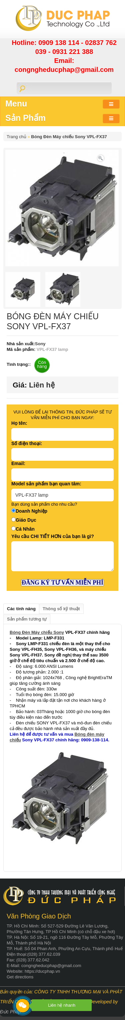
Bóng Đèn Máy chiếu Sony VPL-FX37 (69, 136)
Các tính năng (21, 608)
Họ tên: (19, 423)
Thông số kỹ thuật (61, 608)
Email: (18, 463)
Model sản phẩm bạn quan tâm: (46, 483)
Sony (40, 343)
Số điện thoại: (26, 443)
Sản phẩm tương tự (27, 619)
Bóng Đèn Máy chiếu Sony (37, 632)
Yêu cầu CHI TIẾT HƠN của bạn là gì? (52, 536)
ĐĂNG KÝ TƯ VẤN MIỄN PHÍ (62, 582)
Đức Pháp (10, 1011)
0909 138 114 (59, 42)
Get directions (20, 976)
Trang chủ (16, 136)
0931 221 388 (72, 51)
